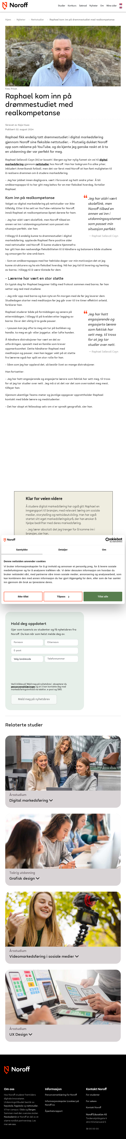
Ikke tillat (23, 596)
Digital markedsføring (31, 801)
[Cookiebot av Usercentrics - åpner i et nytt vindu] (108, 539)
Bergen (32, 1110)
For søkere (91, 1101)
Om (102, 6)
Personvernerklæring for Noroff (61, 1095)
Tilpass (63, 596)
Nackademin (10, 1117)
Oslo (22, 1110)
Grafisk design (24, 879)
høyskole (8, 1106)
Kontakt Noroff (93, 1108)
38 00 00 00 (92, 1129)
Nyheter (93, 6)
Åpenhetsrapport (54, 1111)
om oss (12, 1124)
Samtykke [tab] (22, 549)
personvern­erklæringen (23, 687)
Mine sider (111, 6)
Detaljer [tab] (63, 549)
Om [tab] (104, 549)
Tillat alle (103, 596)
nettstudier (42, 164)
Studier (61, 6)
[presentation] (36, 672)
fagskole (18, 1106)
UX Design (20, 1035)
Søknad (83, 6)
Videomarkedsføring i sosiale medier (44, 957)
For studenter (93, 1095)
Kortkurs (72, 6)
